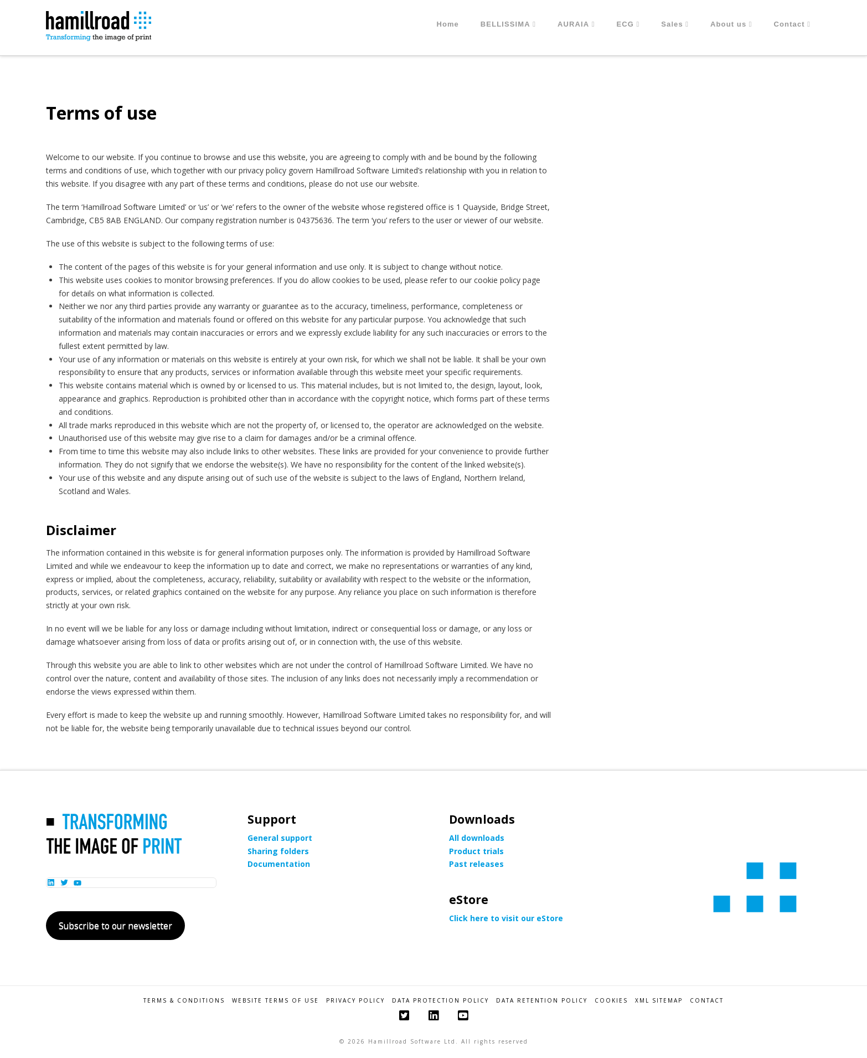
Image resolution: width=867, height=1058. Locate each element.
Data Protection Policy (440, 1000)
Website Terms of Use (275, 1000)
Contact (707, 1000)
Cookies (611, 1000)
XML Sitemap (659, 1000)
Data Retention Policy (541, 1000)
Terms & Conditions (184, 1000)
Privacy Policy (355, 1000)
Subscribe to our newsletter (115, 926)
